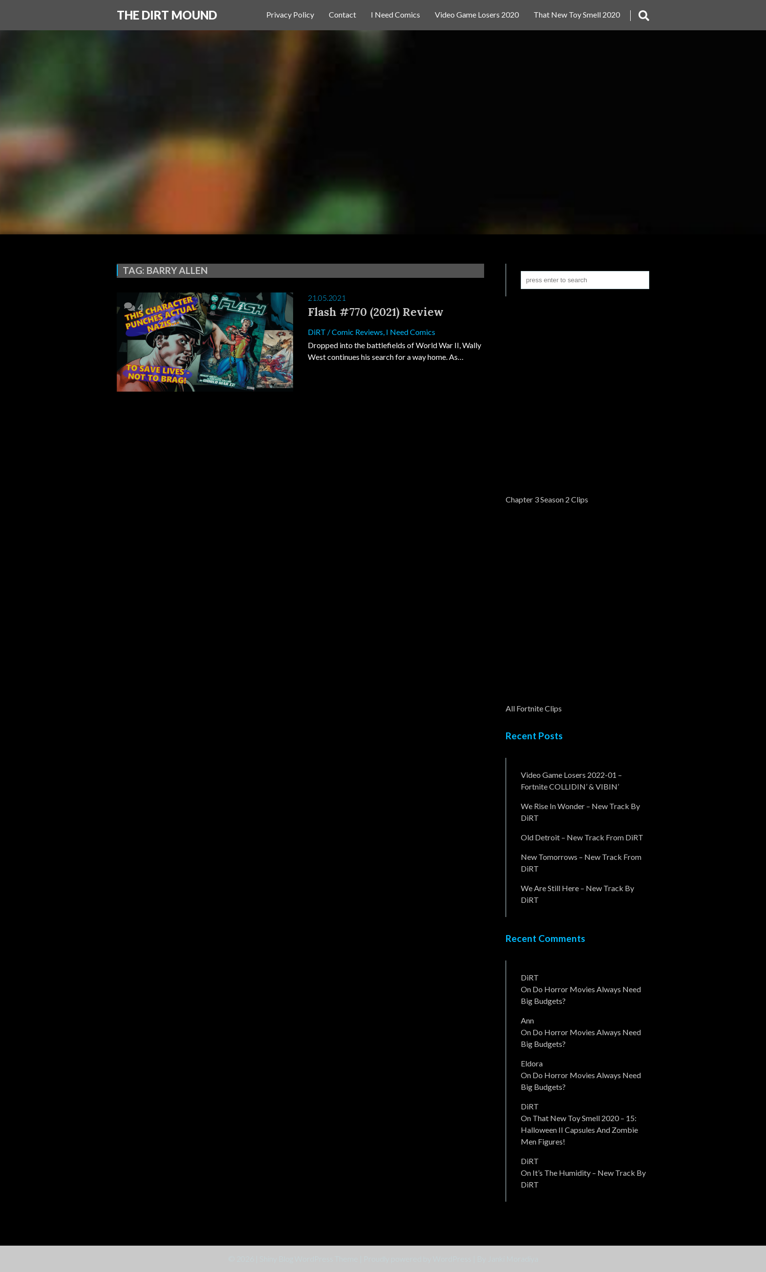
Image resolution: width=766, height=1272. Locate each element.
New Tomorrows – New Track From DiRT (581, 862)
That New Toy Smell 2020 (576, 14)
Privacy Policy (290, 14)
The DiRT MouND (167, 15)
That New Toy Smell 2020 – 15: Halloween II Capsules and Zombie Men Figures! (579, 1129)
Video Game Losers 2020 (477, 14)
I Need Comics (395, 14)
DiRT (317, 331)
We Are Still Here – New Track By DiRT (577, 893)
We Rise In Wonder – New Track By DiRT (580, 811)
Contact (342, 14)
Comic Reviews (357, 331)
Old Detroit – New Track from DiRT (582, 837)
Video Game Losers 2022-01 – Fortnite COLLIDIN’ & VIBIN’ (571, 780)
